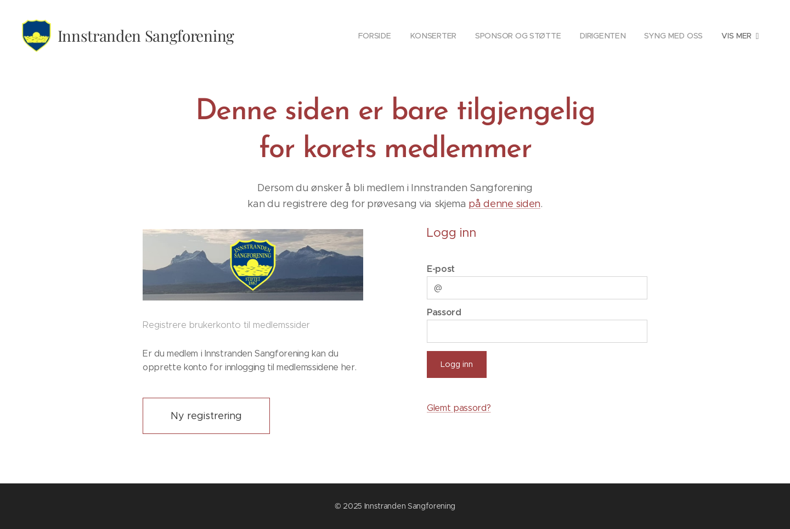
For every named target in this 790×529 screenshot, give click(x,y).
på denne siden (504, 204)
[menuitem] (300, 35)
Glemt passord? (459, 408)
